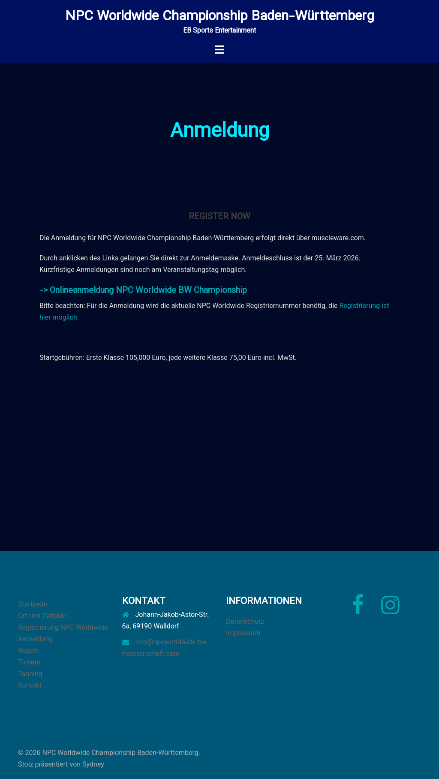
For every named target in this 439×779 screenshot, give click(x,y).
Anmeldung (35, 639)
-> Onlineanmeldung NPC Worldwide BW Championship (143, 291)
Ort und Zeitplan (42, 616)
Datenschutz (245, 621)
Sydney (93, 764)
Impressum (243, 633)
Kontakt (30, 685)
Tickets (29, 662)
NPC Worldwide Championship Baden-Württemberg (219, 16)
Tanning (30, 674)
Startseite (33, 604)
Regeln (28, 650)
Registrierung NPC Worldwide (63, 627)
